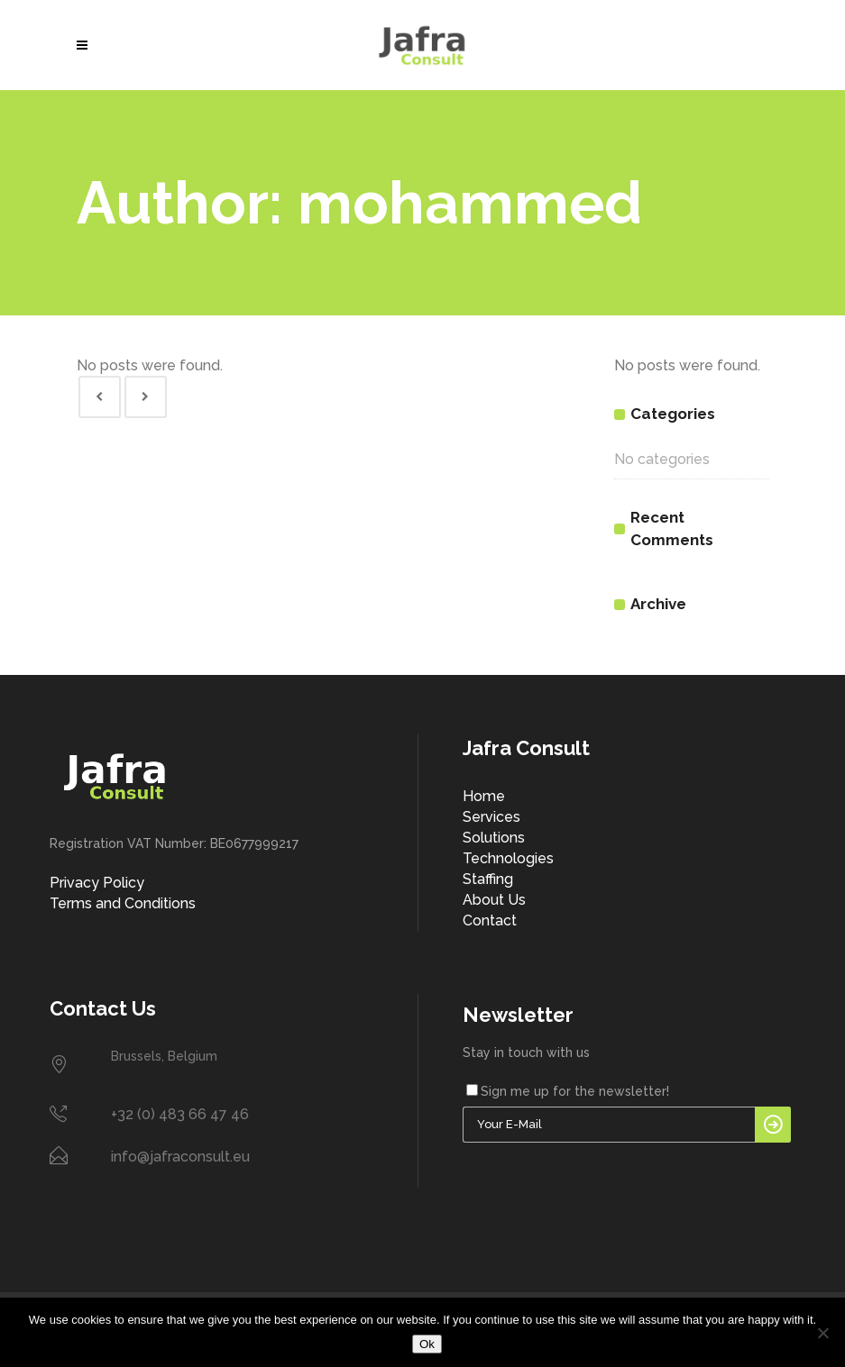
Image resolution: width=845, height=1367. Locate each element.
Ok (427, 1344)
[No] (822, 1333)
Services (491, 816)
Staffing (488, 879)
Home (484, 796)
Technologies (508, 858)
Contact (490, 920)
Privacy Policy (97, 882)
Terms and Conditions (123, 903)
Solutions (494, 837)
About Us (494, 899)
